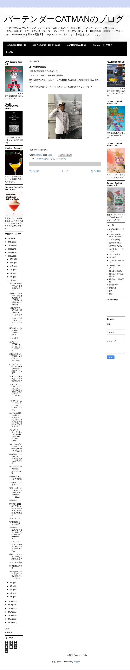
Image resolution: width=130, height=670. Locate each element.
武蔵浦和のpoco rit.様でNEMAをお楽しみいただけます (15, 575)
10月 (12, 266)
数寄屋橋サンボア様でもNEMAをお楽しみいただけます (15, 458)
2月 (11, 593)
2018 (10, 608)
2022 (10, 252)
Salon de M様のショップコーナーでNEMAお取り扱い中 (15, 447)
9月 (11, 270)
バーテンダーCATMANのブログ (64, 19)
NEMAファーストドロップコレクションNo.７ (15, 331)
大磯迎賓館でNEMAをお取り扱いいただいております (15, 311)
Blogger (77, 662)
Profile (9, 52)
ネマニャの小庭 (15, 562)
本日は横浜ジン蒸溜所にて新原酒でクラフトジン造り (15, 357)
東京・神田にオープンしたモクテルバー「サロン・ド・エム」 (15, 492)
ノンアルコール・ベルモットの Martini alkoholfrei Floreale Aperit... (15, 435)
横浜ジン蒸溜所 (115, 271)
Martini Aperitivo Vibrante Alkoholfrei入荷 (15, 470)
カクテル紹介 (114, 254)
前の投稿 (96, 171)
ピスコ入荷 (13, 338)
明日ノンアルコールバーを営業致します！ (15, 556)
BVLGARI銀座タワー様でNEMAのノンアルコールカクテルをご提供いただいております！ (16, 419)
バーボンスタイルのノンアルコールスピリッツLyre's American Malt (15, 533)
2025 (10, 242)
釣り (111, 291)
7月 (11, 277)
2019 (10, 605)
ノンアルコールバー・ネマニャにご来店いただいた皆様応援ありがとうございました (15, 391)
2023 (10, 249)
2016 (10, 615)
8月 (11, 273)
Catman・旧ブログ (102, 45)
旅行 (111, 294)
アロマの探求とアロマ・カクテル (116, 235)
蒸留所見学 (113, 285)
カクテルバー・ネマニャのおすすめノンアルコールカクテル (15, 546)
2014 (10, 622)
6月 (11, 280)
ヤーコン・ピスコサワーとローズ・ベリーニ (15, 321)
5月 (11, 583)
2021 (10, 256)
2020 (10, 601)
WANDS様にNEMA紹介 (14, 523)
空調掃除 (13, 500)
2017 (10, 612)
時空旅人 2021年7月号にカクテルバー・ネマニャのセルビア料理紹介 (15, 509)
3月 (11, 590)
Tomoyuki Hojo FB (16, 45)
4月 (11, 586)
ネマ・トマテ (14, 518)
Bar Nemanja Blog (76, 45)
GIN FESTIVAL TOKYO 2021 (15, 478)
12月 (12, 259)
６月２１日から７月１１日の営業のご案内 (15, 378)
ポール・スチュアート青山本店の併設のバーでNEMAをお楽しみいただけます (15, 299)
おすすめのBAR (115, 243)
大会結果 (112, 288)
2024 (10, 245)
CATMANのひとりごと (45, 159)
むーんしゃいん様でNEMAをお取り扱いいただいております (15, 368)
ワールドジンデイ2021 (15, 483)
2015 (10, 619)
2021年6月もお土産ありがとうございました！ (15, 286)
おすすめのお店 (115, 246)
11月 (12, 263)
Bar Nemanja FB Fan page (46, 45)
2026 (10, 238)
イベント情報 (60, 159)
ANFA (9, 632)
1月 (11, 597)
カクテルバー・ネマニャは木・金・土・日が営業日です (15, 346)
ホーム (65, 171)
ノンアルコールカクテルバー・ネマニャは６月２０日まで (15, 405)
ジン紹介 (112, 257)
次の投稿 (34, 171)
